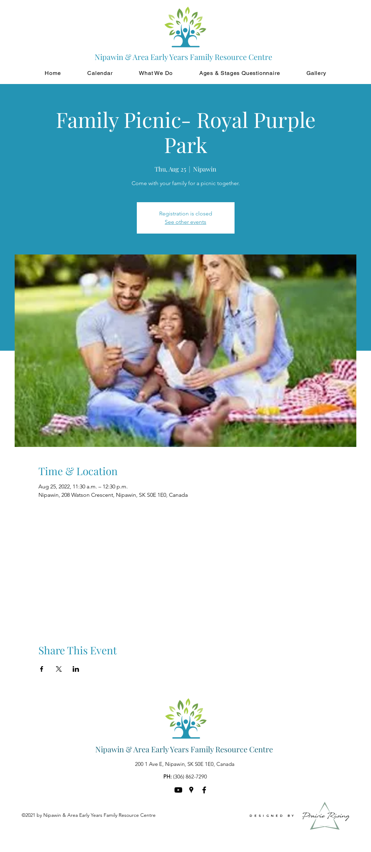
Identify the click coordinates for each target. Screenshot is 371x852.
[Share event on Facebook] (41, 669)
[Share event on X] (58, 669)
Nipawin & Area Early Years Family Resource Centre (184, 749)
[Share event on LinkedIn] (76, 669)
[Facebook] (204, 789)
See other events (185, 222)
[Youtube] (178, 789)
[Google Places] (191, 789)
